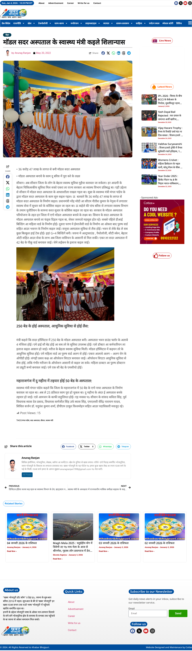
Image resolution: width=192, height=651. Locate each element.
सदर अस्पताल (35, 420)
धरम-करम (61, 23)
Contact (97, 3)
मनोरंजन (76, 23)
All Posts (27, 474)
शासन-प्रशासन (124, 23)
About (42, 3)
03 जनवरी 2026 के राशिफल (114, 543)
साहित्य (141, 23)
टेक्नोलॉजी (44, 23)
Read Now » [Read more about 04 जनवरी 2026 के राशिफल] (12, 551)
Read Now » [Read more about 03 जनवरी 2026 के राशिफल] (103, 551)
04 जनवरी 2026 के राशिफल (22, 543)
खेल (31, 23)
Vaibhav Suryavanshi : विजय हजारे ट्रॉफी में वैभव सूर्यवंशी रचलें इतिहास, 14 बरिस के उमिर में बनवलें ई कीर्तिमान (170, 152)
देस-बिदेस (6, 23)
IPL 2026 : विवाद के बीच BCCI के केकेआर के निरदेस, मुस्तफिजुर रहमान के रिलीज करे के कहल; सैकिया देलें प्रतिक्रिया (170, 103)
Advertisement (55, 3)
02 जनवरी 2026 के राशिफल (159, 543)
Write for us (83, 3)
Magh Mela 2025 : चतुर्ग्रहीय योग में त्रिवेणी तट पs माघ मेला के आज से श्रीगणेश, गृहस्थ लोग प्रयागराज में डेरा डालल (72, 549)
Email (132, 608)
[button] (103, 53)
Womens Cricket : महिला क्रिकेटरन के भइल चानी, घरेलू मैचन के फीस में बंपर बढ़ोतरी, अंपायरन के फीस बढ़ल (170, 168)
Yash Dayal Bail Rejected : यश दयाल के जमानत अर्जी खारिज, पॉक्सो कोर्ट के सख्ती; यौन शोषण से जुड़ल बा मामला (169, 119)
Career (70, 3)
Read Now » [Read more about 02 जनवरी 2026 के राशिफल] (149, 551)
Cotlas (189, 648)
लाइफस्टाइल (92, 23)
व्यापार (108, 23)
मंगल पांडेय (25, 420)
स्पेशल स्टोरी (167, 23)
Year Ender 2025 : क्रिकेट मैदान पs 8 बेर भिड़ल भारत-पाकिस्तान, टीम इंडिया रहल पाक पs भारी (169, 184)
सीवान (43, 420)
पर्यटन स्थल (154, 23)
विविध (179, 23)
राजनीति (19, 23)
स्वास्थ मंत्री (49, 420)
